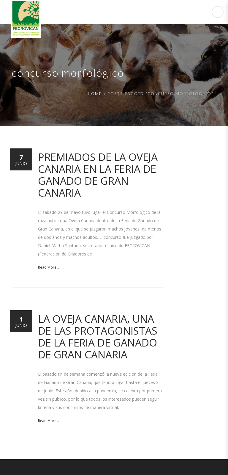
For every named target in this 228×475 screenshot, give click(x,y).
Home (95, 93)
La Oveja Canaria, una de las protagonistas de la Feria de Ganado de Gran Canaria (97, 336)
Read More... (48, 267)
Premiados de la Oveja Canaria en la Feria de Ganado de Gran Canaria (98, 175)
